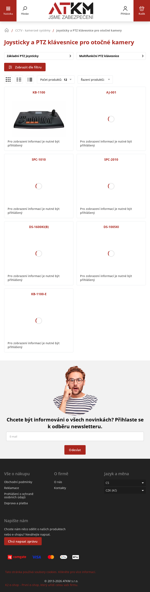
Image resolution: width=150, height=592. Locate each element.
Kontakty (60, 488)
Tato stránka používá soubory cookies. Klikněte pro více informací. (50, 572)
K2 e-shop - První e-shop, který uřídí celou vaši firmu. (41, 585)
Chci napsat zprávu (23, 541)
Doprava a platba (16, 503)
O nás (58, 482)
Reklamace (11, 488)
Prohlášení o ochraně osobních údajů (18, 495)
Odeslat (75, 450)
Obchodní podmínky (18, 482)
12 (65, 80)
